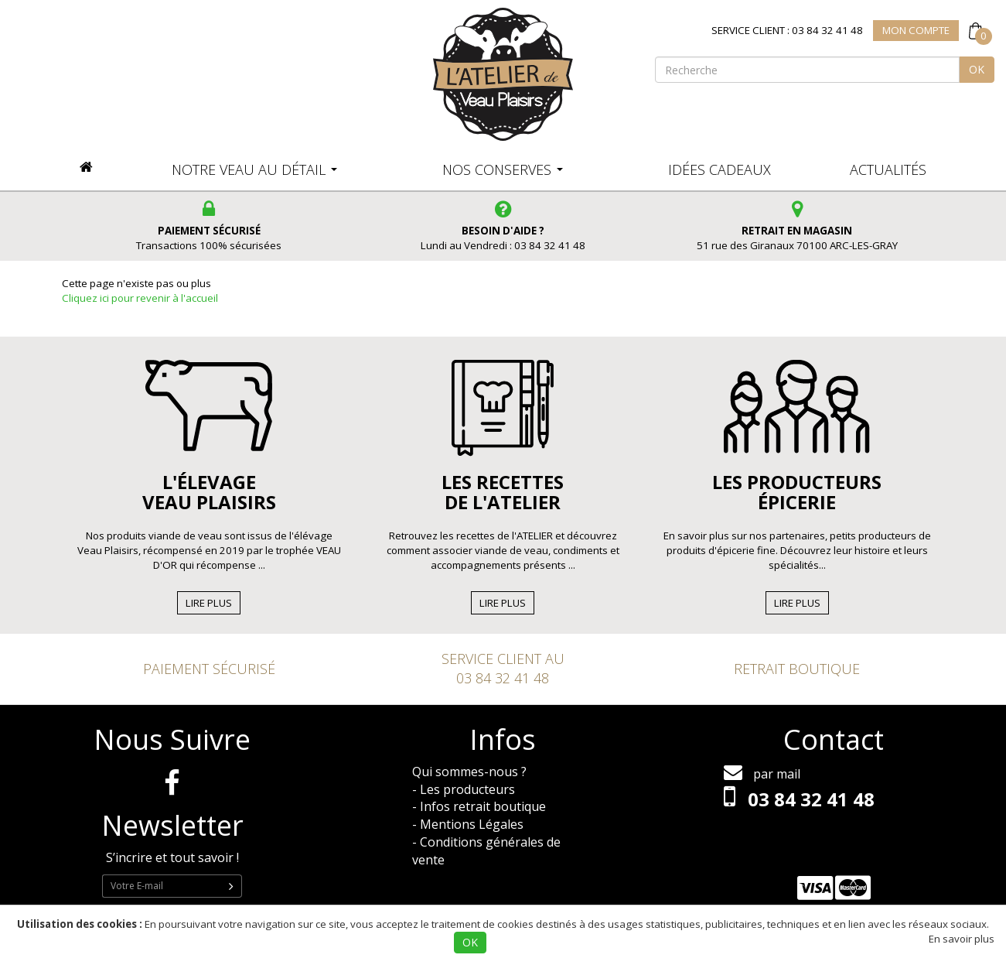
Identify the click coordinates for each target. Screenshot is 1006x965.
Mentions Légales (471, 824)
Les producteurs (467, 789)
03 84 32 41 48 (502, 678)
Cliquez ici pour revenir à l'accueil (140, 298)
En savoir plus (961, 939)
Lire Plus (209, 603)
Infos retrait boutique (483, 806)
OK (976, 69)
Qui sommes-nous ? (469, 771)
